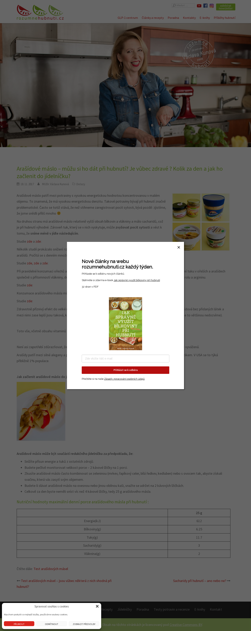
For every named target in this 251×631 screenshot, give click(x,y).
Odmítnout (51, 624)
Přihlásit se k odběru (126, 370)
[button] (97, 606)
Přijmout (19, 624)
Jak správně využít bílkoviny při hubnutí (137, 280)
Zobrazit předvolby (84, 624)
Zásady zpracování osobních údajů (124, 378)
